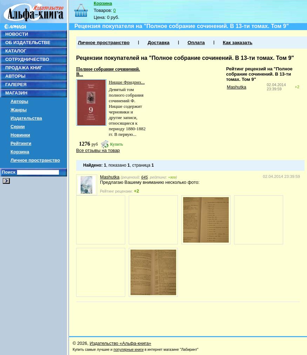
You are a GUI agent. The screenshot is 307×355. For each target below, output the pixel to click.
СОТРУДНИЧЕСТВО (27, 59)
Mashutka (236, 87)
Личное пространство (35, 160)
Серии (18, 126)
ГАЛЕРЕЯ (16, 84)
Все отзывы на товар (98, 150)
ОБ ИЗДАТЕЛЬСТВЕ (27, 42)
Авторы (19, 101)
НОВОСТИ (16, 34)
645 (144, 177)
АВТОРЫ (15, 76)
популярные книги (128, 349)
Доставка (158, 42)
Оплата (196, 42)
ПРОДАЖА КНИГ (23, 67)
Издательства (26, 118)
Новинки (20, 135)
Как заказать (237, 42)
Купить (116, 144)
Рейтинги (21, 143)
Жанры (19, 109)
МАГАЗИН (16, 93)
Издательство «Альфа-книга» (120, 343)
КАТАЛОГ (15, 51)
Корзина (20, 151)
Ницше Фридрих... (127, 82)
